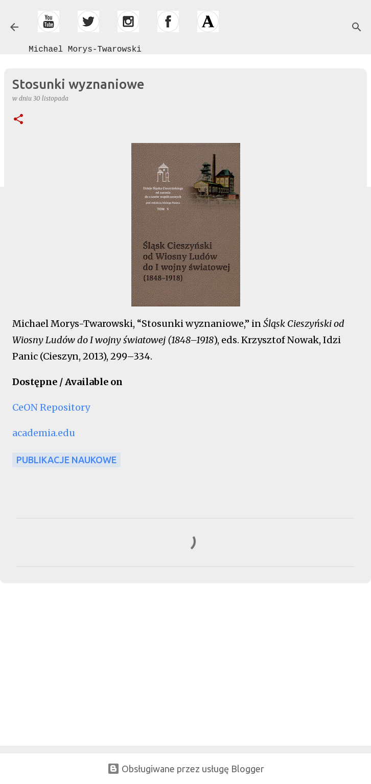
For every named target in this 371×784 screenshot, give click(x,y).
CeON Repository (51, 407)
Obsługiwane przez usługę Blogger (185, 769)
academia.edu (43, 433)
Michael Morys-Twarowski (85, 49)
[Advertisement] (76, 662)
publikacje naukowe (66, 460)
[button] (18, 120)
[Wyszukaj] (357, 27)
